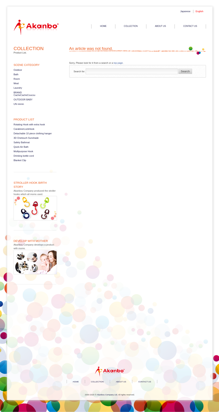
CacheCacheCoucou (24, 95)
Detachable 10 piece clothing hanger (33, 133)
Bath (16, 74)
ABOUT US (160, 26)
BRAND (18, 92)
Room (17, 79)
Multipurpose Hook (23, 151)
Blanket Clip (20, 160)
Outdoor (18, 70)
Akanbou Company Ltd (107, 395)
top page (118, 63)
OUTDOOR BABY (23, 99)
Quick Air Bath (21, 147)
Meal (16, 83)
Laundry (18, 88)
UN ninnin (19, 104)
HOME (103, 26)
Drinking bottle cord (24, 156)
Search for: (79, 71)
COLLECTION (131, 26)
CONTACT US (190, 26)
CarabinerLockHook (24, 129)
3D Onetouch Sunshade (26, 138)
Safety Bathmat (22, 142)
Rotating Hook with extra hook (29, 124)
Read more (35, 201)
